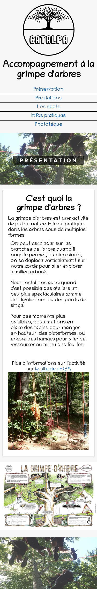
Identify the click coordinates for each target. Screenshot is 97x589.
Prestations (49, 98)
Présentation (49, 89)
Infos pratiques (48, 116)
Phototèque (48, 125)
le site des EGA (53, 369)
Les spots (48, 107)
